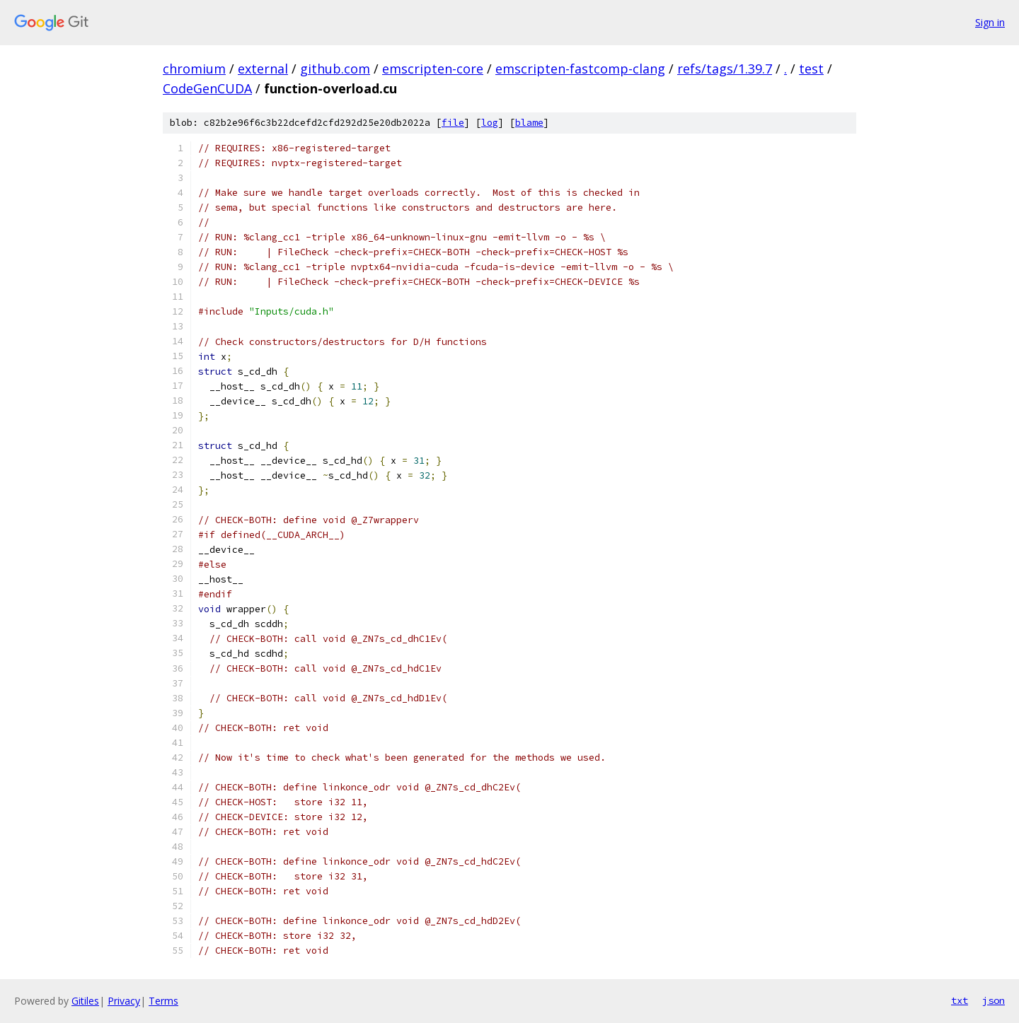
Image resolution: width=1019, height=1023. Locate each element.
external (263, 68)
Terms (163, 1000)
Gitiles (85, 1000)
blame (529, 123)
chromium (194, 68)
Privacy (124, 1000)
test (811, 68)
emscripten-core (432, 68)
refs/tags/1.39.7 (724, 68)
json (993, 1000)
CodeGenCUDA (207, 88)
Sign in (990, 22)
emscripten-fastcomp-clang (580, 68)
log (489, 123)
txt (959, 1000)
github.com (335, 68)
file (453, 123)
